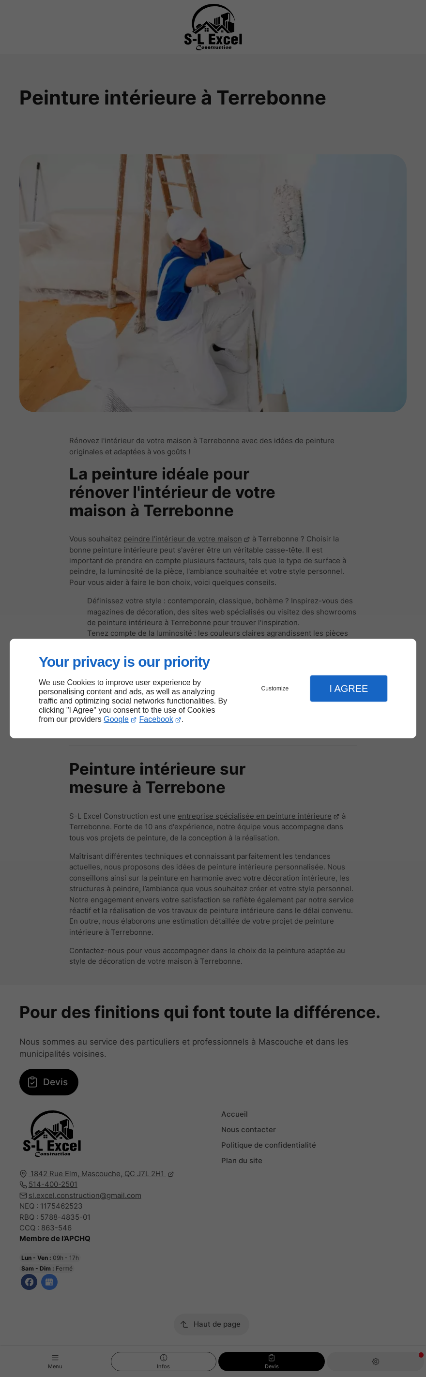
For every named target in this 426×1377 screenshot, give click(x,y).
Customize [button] (275, 688)
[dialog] (213, 689)
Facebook (156, 719)
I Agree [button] (348, 688)
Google (116, 719)
